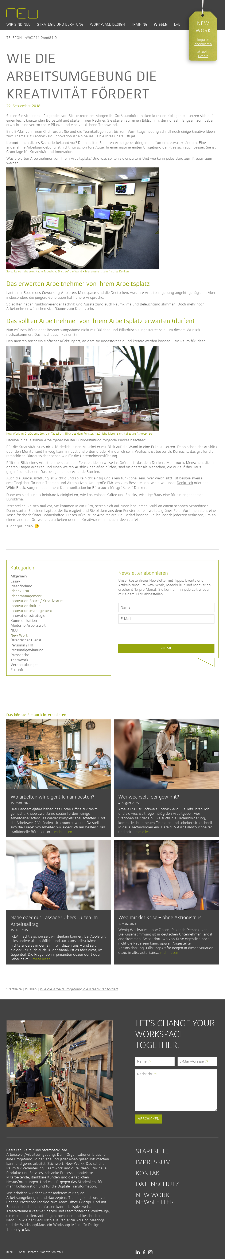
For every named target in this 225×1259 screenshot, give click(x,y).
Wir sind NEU (18, 24)
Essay (15, 581)
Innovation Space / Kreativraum (37, 601)
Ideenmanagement (26, 596)
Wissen (161, 24)
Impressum (153, 1162)
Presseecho (20, 655)
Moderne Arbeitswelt (28, 626)
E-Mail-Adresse (193, 1061)
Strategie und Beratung (60, 24)
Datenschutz (157, 1183)
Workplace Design (107, 24)
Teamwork (19, 660)
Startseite (14, 989)
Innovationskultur (25, 606)
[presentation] (150, 644)
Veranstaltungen (25, 665)
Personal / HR (22, 645)
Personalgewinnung (27, 650)
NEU (14, 630)
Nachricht (146, 1074)
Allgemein (19, 576)
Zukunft (17, 670)
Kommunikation (24, 621)
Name (144, 1061)
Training (139, 24)
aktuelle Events (203, 54)
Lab (177, 24)
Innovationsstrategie (28, 616)
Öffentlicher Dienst (26, 640)
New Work (19, 635)
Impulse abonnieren (203, 42)
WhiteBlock (15, 488)
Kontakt (149, 1173)
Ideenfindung (21, 586)
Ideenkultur (20, 591)
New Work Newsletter (155, 1198)
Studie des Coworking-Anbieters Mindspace (60, 293)
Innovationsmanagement (31, 611)
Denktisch (185, 483)
